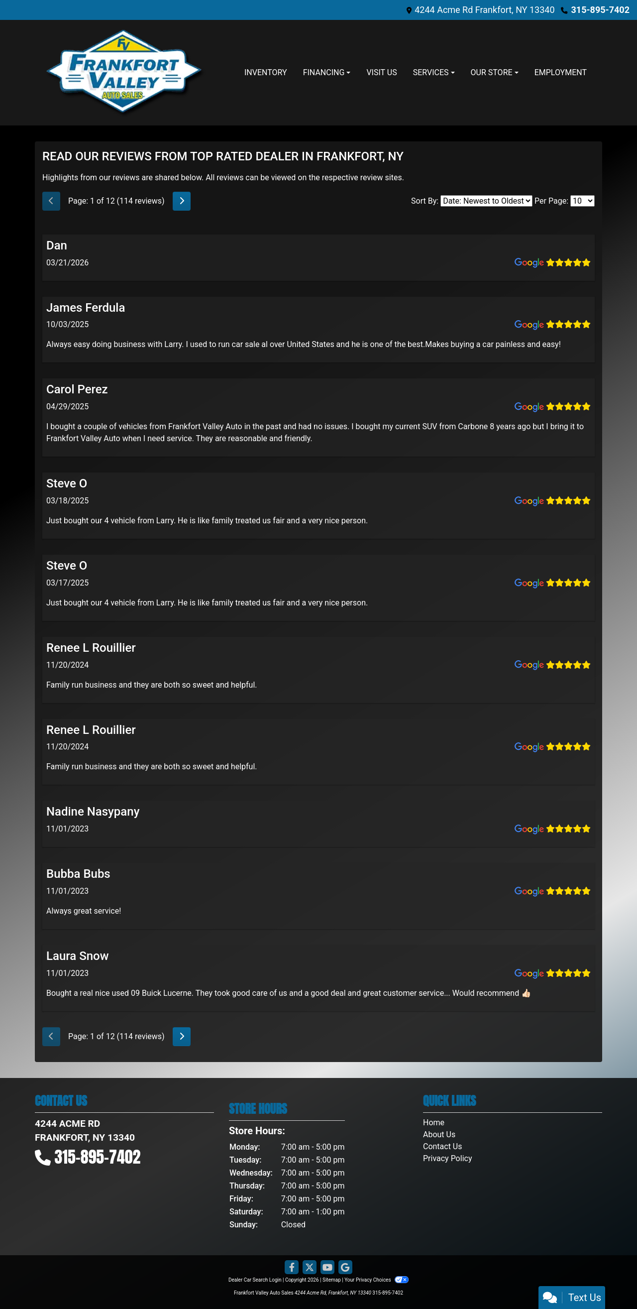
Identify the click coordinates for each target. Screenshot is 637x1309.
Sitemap (331, 1280)
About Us (439, 1134)
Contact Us (442, 1146)
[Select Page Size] (582, 201)
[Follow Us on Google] (345, 1267)
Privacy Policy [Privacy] (447, 1158)
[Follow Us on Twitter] (310, 1267)
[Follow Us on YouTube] (327, 1267)
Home (433, 1122)
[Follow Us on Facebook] (292, 1267)
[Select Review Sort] (486, 201)
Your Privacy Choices (376, 1280)
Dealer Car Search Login (255, 1280)
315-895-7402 (600, 9)
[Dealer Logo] (124, 73)
